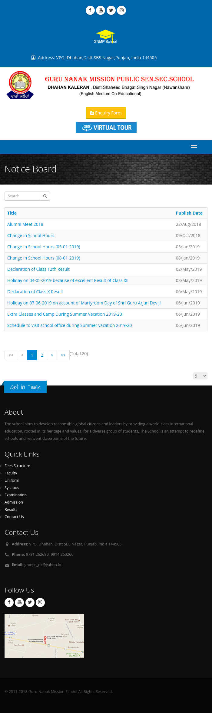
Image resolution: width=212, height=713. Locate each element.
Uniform (12, 480)
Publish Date (189, 213)
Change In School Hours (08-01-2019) (43, 258)
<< (10, 355)
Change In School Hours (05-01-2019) (43, 247)
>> (63, 355)
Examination (16, 494)
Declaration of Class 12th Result (38, 269)
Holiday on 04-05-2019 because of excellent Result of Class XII (67, 280)
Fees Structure (17, 465)
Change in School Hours (30, 235)
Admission (14, 502)
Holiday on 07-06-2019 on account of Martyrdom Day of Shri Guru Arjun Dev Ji (84, 303)
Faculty (11, 473)
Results (11, 509)
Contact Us (14, 516)
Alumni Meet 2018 (25, 224)
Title (12, 213)
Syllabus (12, 487)
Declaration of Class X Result (35, 291)
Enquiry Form (105, 113)
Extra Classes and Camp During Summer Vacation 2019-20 (64, 314)
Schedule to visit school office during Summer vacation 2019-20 (69, 325)
